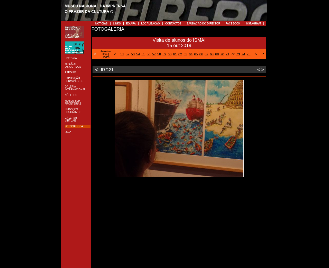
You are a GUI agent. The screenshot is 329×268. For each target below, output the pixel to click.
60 (169, 54)
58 (159, 54)
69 (217, 54)
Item (105, 54)
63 (185, 54)
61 (175, 54)
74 (243, 54)
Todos (106, 57)
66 (201, 54)
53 (133, 54)
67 (206, 54)
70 (222, 54)
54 (138, 54)
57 (154, 54)
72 (232, 54)
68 (212, 54)
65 (196, 54)
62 (180, 54)
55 (143, 54)
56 (148, 54)
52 (127, 54)
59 (164, 54)
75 (248, 54)
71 (227, 54)
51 (122, 54)
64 (191, 54)
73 (238, 54)
